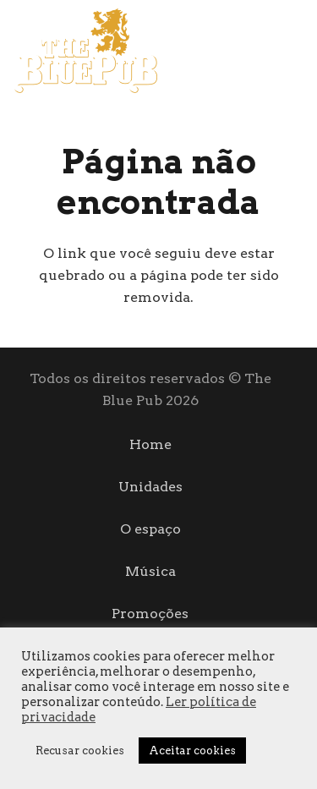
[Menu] (220, 51)
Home (150, 444)
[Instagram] (297, 50)
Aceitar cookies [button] (192, 750)
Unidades (150, 487)
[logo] (85, 50)
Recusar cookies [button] (80, 750)
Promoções (150, 613)
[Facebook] (267, 50)
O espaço (150, 529)
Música (150, 571)
